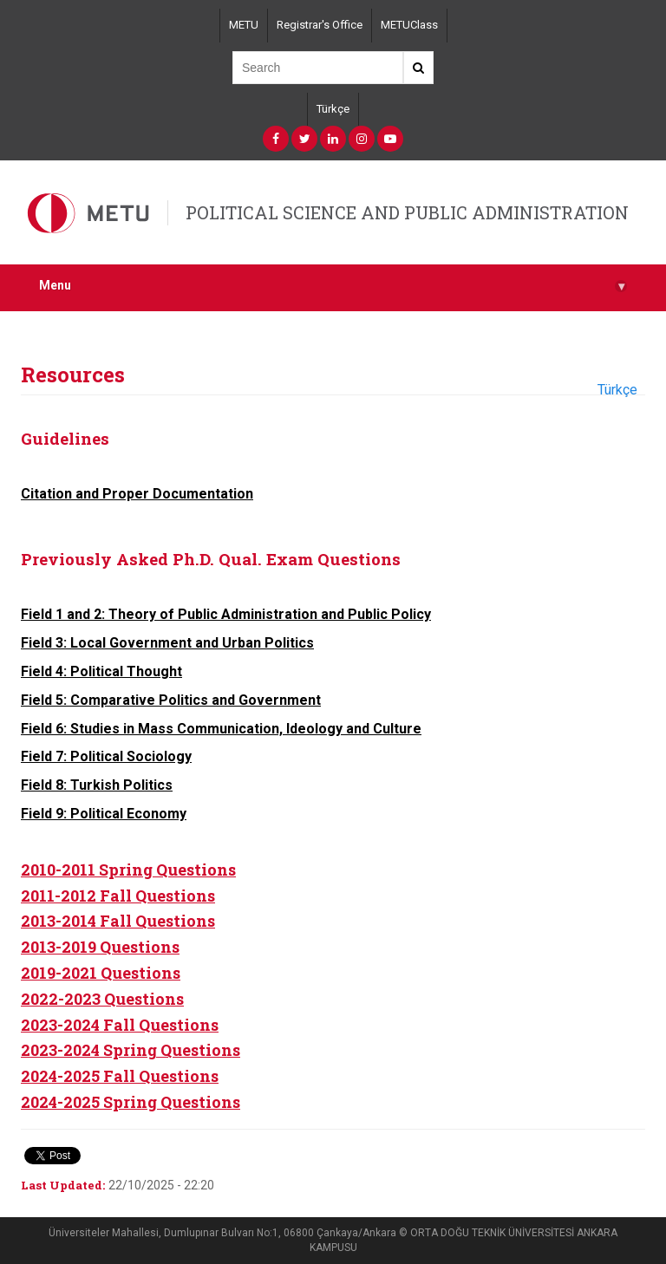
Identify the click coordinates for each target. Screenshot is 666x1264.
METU (243, 24)
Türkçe (333, 108)
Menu (333, 285)
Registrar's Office (319, 24)
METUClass (409, 24)
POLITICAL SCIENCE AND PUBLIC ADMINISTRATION (407, 212)
